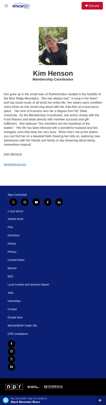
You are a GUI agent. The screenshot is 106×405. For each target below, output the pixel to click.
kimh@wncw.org (15, 164)
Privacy (12, 251)
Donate (94, 5)
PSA (10, 227)
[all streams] (101, 400)
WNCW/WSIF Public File (22, 325)
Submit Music (16, 219)
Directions (13, 235)
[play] (5, 400)
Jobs (10, 292)
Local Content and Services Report (28, 284)
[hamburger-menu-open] (6, 6)
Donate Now (15, 317)
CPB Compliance (18, 333)
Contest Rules (16, 260)
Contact (12, 309)
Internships (14, 301)
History (12, 243)
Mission (12, 268)
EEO (10, 276)
